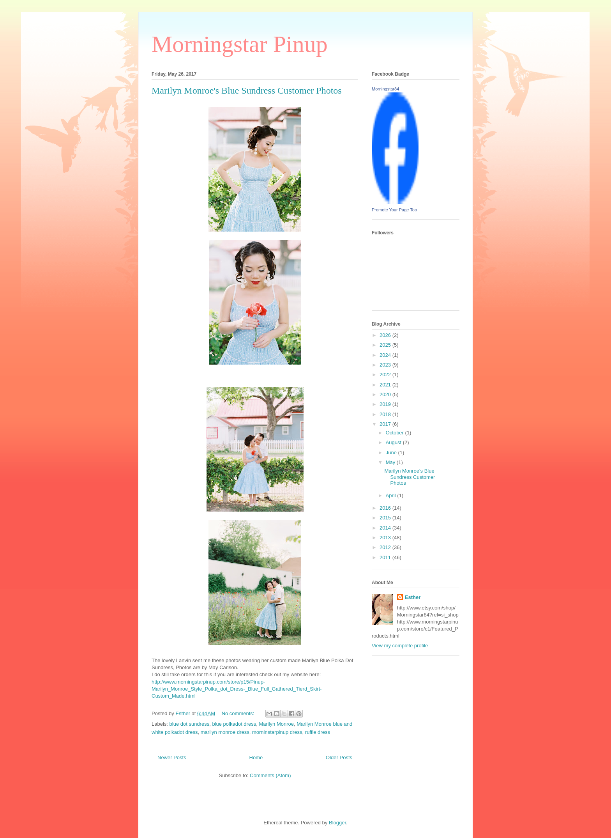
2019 (386, 404)
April (391, 495)
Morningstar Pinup (240, 44)
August (394, 442)
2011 (386, 557)
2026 (386, 335)
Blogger (337, 823)
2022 (386, 374)
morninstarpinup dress (277, 732)
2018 (386, 414)
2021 (386, 385)
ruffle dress (317, 732)
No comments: (239, 713)
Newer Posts (171, 757)
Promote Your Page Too (394, 209)
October (395, 433)
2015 (386, 518)
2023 (386, 365)
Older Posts (339, 757)
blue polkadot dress (234, 724)
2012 (386, 547)
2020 (386, 394)
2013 (386, 537)
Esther (412, 597)
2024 (386, 355)
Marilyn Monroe (276, 724)
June (392, 452)
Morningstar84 (385, 89)
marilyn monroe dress (225, 732)
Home (256, 757)
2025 (386, 345)
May (391, 462)
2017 (386, 424)
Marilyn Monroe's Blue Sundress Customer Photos (247, 90)
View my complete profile (400, 645)
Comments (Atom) (270, 775)
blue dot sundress (190, 724)
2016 (386, 508)
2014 (386, 528)
